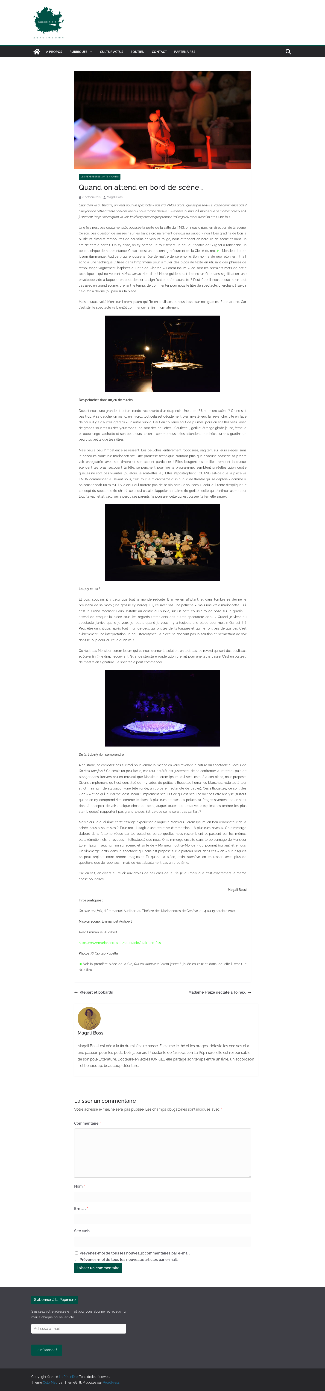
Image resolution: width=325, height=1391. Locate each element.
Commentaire (87, 1123)
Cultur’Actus (111, 51)
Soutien (137, 51)
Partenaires (184, 51)
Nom (79, 1186)
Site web (82, 1231)
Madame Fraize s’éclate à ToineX (219, 992)
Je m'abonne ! (46, 1350)
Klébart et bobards (93, 992)
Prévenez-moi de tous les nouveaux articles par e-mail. (129, 1259)
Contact (159, 51)
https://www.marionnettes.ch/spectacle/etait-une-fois (120, 943)
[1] (218, 251)
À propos (54, 51)
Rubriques (79, 51)
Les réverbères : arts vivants (100, 176)
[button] (90, 51)
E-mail (81, 1208)
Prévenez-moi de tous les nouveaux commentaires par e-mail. (135, 1253)
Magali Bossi (115, 197)
